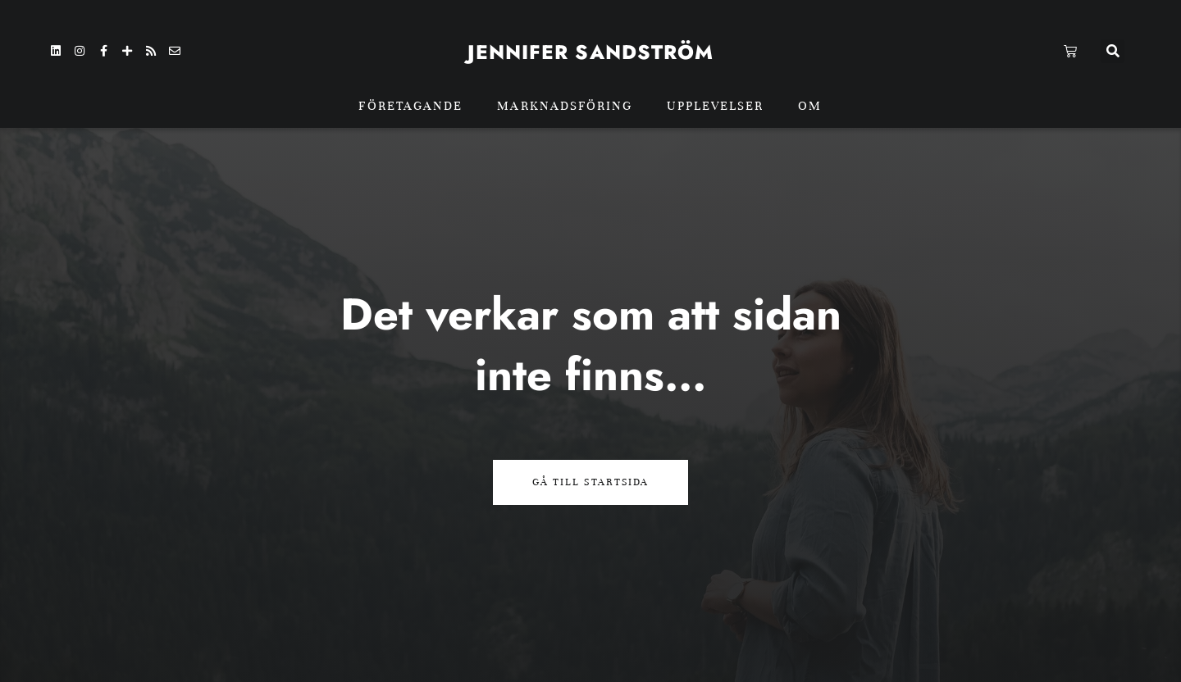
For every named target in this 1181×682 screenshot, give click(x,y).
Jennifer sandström (590, 52)
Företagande (410, 105)
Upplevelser (715, 105)
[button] (1112, 51)
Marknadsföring (564, 105)
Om (810, 105)
